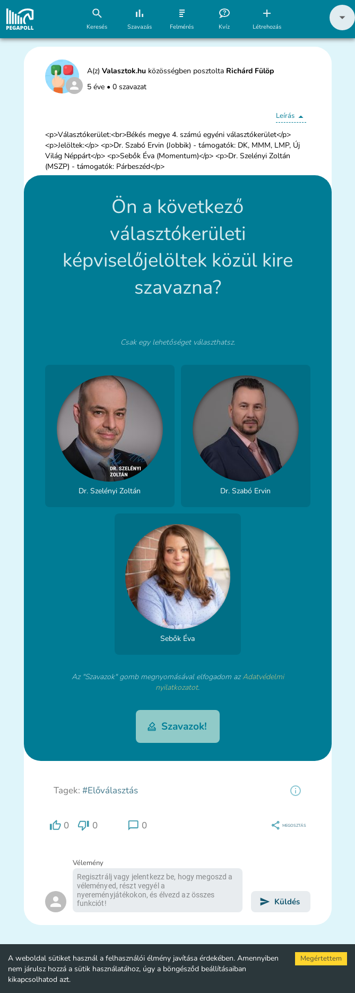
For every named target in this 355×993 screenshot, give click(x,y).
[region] (295, 790)
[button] (342, 28)
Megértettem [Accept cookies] (321, 958)
